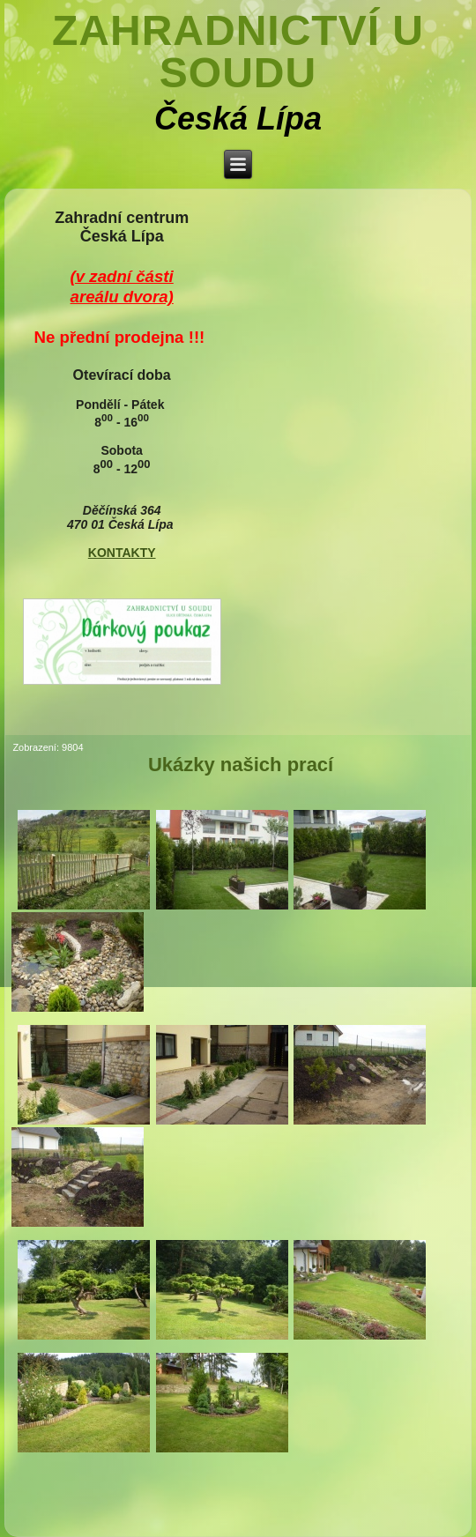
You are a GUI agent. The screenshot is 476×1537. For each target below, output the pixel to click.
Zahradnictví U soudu (238, 51)
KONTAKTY (122, 553)
